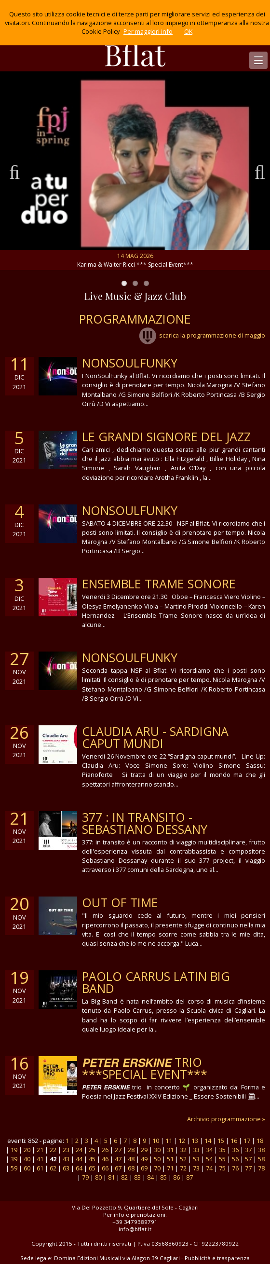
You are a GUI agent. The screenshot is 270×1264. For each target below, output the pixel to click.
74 (209, 1168)
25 (92, 1149)
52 (183, 1159)
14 (207, 1140)
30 (157, 1149)
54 (209, 1159)
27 (118, 1149)
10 (155, 1140)
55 (222, 1159)
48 (131, 1159)
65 (92, 1168)
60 (27, 1168)
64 (79, 1168)
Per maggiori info (148, 31)
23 (66, 1149)
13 (194, 1140)
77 (248, 1168)
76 (235, 1168)
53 (196, 1159)
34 (209, 1149)
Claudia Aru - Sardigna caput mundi (155, 737)
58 (261, 1159)
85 (163, 1177)
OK (188, 31)
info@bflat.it (135, 1229)
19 (14, 1149)
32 (183, 1149)
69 (144, 1168)
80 (98, 1177)
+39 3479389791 (135, 1221)
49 (144, 1159)
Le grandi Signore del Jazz (166, 436)
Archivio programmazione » (226, 1118)
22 (53, 1149)
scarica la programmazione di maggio (202, 335)
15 (220, 1140)
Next (255, 170)
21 (40, 1149)
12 (181, 1140)
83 (137, 1177)
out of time (120, 902)
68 (131, 1168)
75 (222, 1168)
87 (189, 1177)
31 (170, 1149)
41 (40, 1159)
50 (157, 1159)
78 (261, 1168)
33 (196, 1149)
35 (222, 1149)
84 (150, 1177)
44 (79, 1159)
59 (14, 1168)
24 (79, 1149)
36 (235, 1149)
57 (248, 1159)
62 (53, 1168)
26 (105, 1149)
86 (176, 1177)
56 (235, 1159)
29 (144, 1149)
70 (157, 1168)
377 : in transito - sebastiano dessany (144, 823)
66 (105, 1168)
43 (66, 1159)
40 (27, 1159)
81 (111, 1177)
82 (124, 1177)
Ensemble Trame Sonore (159, 583)
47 (118, 1159)
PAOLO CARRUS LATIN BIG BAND (156, 982)
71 (170, 1168)
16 (233, 1140)
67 (118, 1168)
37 (248, 1149)
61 (40, 1168)
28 (131, 1149)
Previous (14, 170)
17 (246, 1140)
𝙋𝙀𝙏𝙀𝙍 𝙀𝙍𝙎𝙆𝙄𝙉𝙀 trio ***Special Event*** (144, 1068)
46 (105, 1159)
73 (196, 1168)
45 (92, 1159)
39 (14, 1159)
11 (168, 1140)
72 (183, 1168)
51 (170, 1159)
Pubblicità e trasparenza (217, 1258)
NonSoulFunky (129, 362)
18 (259, 1140)
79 (85, 1177)
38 (261, 1149)
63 (66, 1168)
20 (27, 1149)
